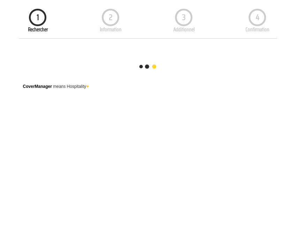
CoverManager (37, 86)
